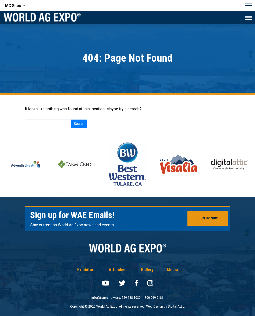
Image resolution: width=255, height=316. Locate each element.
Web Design (154, 306)
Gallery (147, 269)
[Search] (48, 124)
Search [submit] (79, 124)
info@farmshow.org (105, 298)
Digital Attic (176, 306)
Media (172, 269)
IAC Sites (13, 5)
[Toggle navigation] (248, 5)
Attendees (118, 269)
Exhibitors (86, 269)
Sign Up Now (208, 218)
